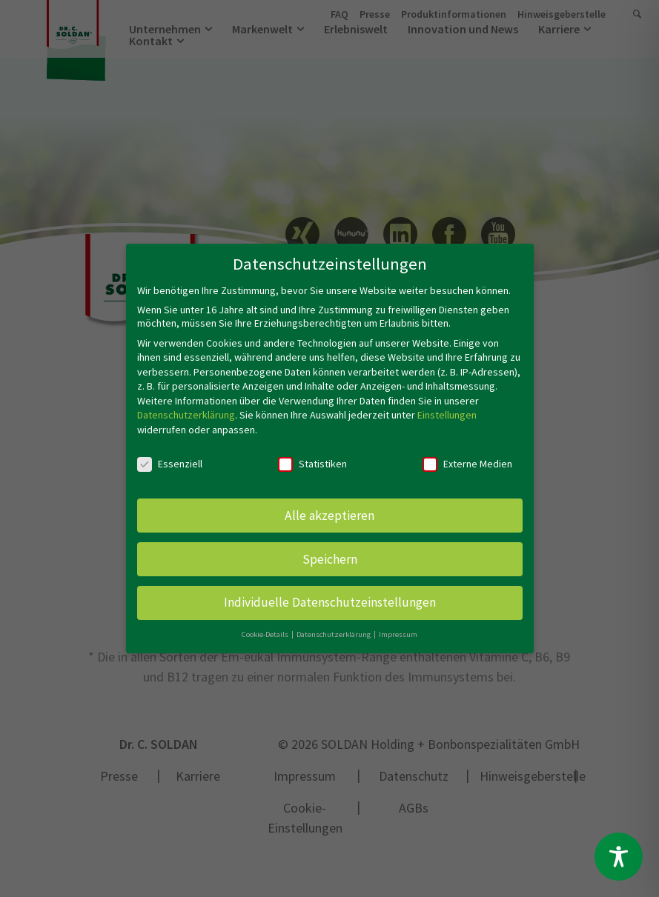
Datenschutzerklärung (186, 406)
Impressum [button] (398, 626)
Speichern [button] (329, 550)
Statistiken (312, 455)
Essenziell (169, 455)
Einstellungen (447, 406)
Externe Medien (467, 455)
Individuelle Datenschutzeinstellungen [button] (330, 594)
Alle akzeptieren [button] (329, 506)
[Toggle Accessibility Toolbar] (618, 856)
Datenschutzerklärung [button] (334, 626)
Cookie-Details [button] (266, 626)
